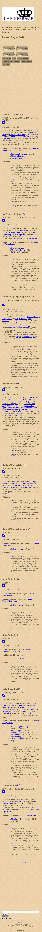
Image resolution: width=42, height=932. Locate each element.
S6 (12, 183)
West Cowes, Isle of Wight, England (20, 415)
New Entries (7, 58)
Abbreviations (7, 61)
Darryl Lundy (21, 922)
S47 (13, 454)
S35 (13, 853)
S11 (13, 165)
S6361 (13, 846)
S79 (13, 172)
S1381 (13, 363)
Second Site (22, 929)
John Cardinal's (15, 929)
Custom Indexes (23, 58)
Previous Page (27, 61)
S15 (13, 369)
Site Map (17, 61)
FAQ (14, 58)
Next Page (6, 64)
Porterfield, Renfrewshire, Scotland (16, 650)
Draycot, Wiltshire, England (12, 323)
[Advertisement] (21, 90)
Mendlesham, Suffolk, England (24, 238)
